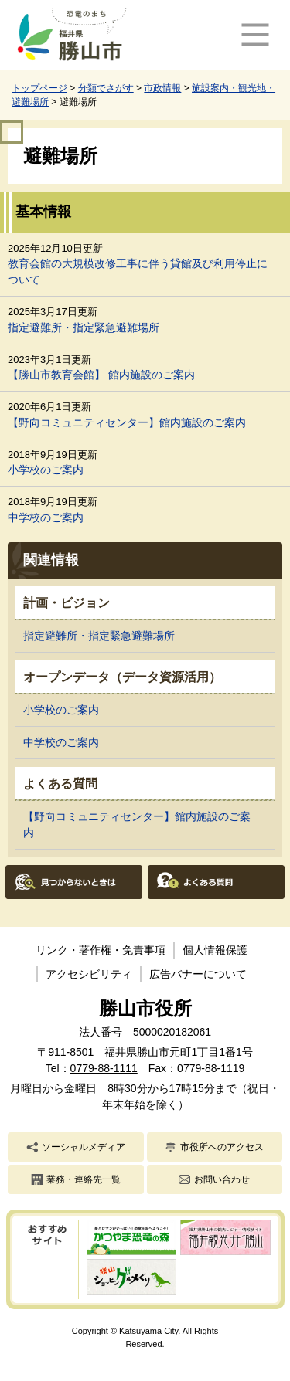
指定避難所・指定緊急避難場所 (83, 327)
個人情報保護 (215, 950)
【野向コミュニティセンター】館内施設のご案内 (127, 422)
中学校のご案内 (46, 517)
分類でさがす (106, 88)
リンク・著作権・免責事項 (100, 950)
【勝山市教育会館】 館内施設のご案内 (101, 374)
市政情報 (162, 88)
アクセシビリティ (89, 974)
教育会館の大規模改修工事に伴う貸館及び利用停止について (138, 271)
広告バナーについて (198, 974)
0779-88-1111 (104, 1068)
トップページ (39, 88)
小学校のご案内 (46, 469)
